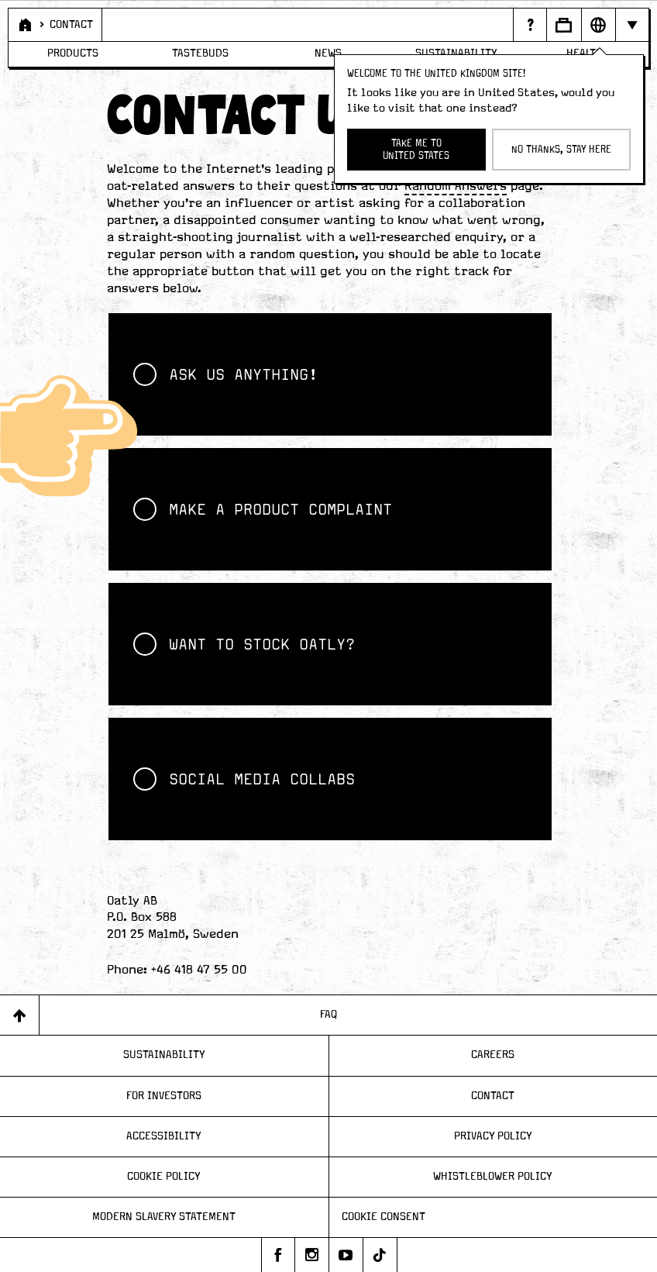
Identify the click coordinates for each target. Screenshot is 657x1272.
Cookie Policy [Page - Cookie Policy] (164, 1176)
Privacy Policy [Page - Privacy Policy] (493, 1136)
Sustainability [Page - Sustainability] (164, 1055)
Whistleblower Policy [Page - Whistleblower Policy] (492, 1176)
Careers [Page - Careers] (492, 1055)
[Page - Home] (25, 25)
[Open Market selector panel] (597, 25)
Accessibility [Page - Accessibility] (163, 1136)
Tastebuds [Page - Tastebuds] (200, 53)
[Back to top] (20, 1015)
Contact (71, 25)
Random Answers (455, 186)
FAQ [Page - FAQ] (328, 1014)
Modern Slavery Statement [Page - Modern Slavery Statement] (164, 1217)
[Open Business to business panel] (563, 25)
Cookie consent (383, 1217)
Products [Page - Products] (72, 53)
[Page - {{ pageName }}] (529, 25)
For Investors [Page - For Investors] (163, 1096)
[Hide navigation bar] (631, 25)
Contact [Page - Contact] (492, 1096)
